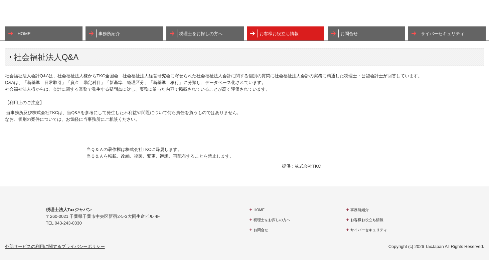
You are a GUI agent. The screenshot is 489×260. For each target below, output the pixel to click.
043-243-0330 (68, 223)
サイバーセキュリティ (442, 33)
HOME (24, 33)
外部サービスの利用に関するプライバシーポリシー (55, 246)
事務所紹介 (109, 33)
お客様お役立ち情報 (279, 33)
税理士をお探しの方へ (200, 33)
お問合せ (349, 33)
